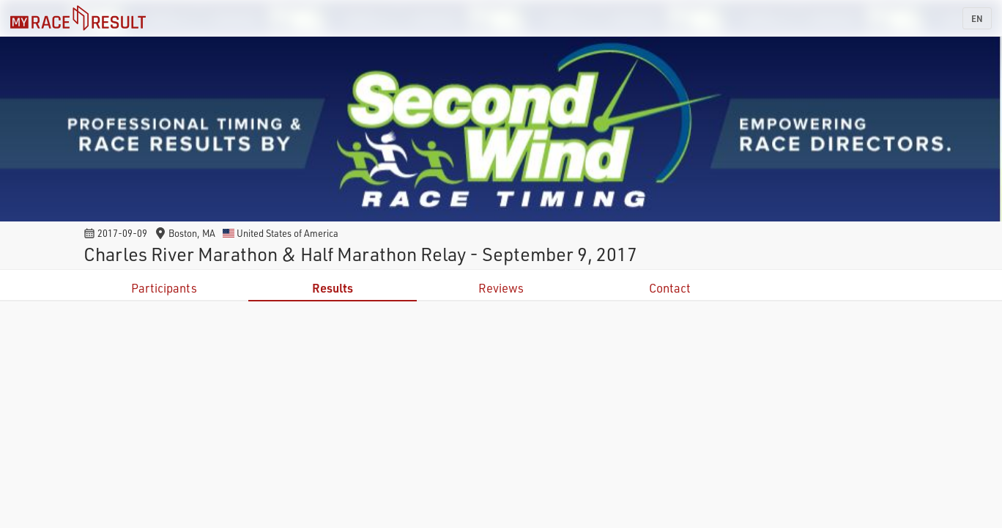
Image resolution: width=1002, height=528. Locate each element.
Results (332, 288)
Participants (164, 288)
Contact (670, 288)
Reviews (501, 288)
